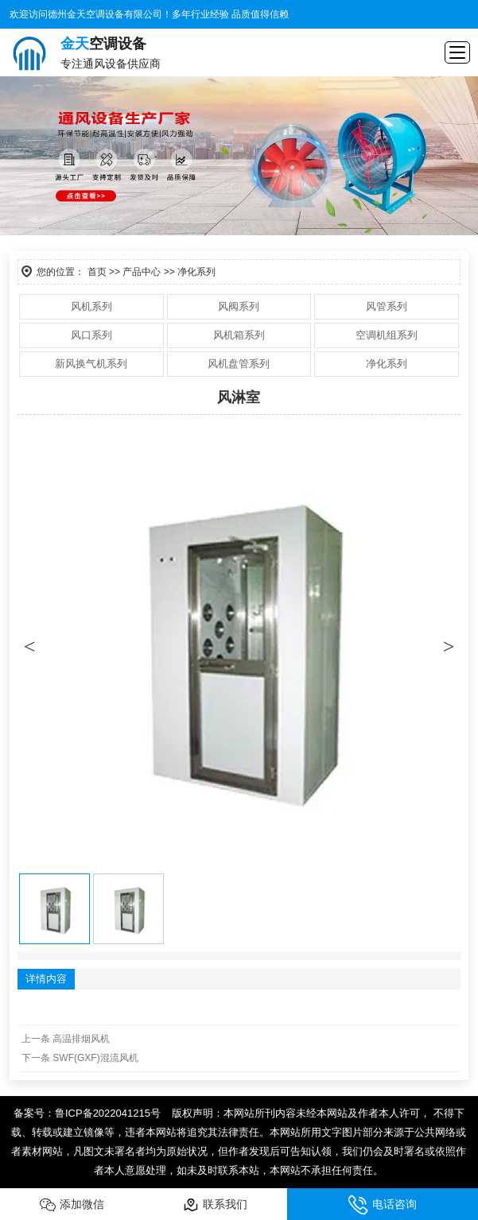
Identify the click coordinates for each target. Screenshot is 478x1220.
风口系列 (91, 335)
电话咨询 (382, 1205)
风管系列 (386, 306)
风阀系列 (238, 306)
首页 (97, 271)
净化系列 (386, 364)
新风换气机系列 (91, 364)
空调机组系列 (387, 335)
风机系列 (91, 306)
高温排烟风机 (81, 1038)
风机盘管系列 (239, 364)
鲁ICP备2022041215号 (108, 1113)
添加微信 (72, 1205)
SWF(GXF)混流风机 (95, 1057)
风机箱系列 (239, 335)
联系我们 (215, 1205)
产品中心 (141, 271)
